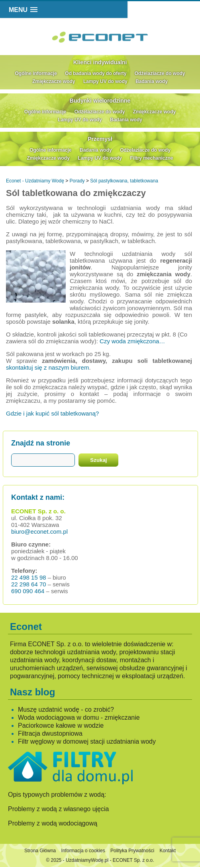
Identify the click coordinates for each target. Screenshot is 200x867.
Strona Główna (40, 850)
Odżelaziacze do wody (160, 73)
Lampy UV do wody (105, 81)
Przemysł (100, 139)
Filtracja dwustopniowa (50, 733)
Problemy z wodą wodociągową (52, 823)
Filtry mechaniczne (151, 158)
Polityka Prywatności (132, 850)
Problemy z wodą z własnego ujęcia (58, 809)
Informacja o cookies (83, 850)
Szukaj (98, 460)
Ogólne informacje (36, 73)
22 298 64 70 (28, 584)
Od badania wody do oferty (95, 73)
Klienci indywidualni (100, 62)
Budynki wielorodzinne (100, 100)
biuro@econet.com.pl (39, 531)
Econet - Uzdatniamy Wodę (35, 181)
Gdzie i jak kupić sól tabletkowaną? (52, 413)
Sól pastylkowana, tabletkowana (124, 181)
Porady (77, 181)
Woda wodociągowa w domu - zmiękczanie (79, 717)
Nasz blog (32, 692)
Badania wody (151, 81)
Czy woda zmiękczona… (132, 341)
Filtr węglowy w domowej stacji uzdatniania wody (87, 741)
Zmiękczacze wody (53, 81)
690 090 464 (27, 591)
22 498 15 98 (28, 577)
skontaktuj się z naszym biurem (47, 367)
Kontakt (167, 850)
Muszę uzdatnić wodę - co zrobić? (66, 709)
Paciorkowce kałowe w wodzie (61, 725)
